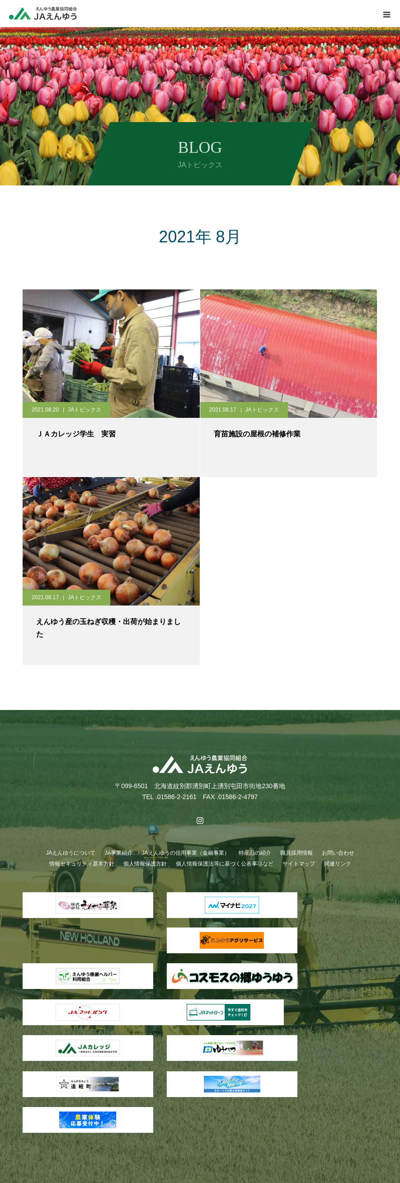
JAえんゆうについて (70, 853)
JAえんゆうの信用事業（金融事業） (186, 853)
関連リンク (337, 864)
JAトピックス (84, 410)
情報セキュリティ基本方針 (81, 864)
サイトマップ (298, 864)
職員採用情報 (296, 853)
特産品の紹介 (255, 853)
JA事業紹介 (118, 853)
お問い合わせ (338, 853)
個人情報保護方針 (145, 864)
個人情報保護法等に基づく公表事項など (224, 864)
